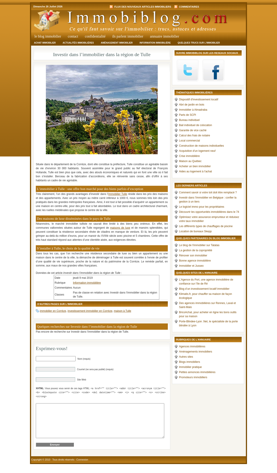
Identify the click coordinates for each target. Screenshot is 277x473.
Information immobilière (155, 43)
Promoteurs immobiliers (193, 377)
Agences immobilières (192, 346)
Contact (73, 36)
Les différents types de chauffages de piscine (206, 226)
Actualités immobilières (78, 43)
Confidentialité (95, 36)
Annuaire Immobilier (164, 36)
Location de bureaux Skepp (195, 231)
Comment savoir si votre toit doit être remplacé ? (208, 192)
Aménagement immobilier (116, 43)
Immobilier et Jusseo (191, 265)
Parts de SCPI (187, 114)
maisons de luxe (120, 227)
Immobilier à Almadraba (193, 109)
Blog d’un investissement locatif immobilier (204, 288)
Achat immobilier (45, 43)
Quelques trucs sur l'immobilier (199, 43)
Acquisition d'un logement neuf (197, 150)
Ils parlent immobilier (127, 36)
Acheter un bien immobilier (195, 166)
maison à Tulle (122, 311)
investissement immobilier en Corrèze (90, 311)
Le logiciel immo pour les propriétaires (201, 206)
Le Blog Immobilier (47, 36)
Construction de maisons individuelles (201, 145)
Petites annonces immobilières (197, 372)
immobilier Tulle (117, 194)
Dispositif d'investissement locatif (198, 99)
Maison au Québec (190, 161)
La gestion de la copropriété (195, 250)
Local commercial (189, 140)
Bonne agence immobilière (195, 260)
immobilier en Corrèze (53, 311)
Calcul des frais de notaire (194, 135)
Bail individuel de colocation (195, 125)
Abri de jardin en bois (191, 104)
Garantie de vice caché (193, 130)
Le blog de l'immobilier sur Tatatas (199, 245)
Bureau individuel (189, 120)
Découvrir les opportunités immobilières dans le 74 (209, 211)
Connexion (82, 466)
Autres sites (186, 356)
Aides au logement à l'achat (195, 171)
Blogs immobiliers (189, 361)
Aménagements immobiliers (195, 351)
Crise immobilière (189, 156)
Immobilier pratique (190, 367)
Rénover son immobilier (193, 255)
